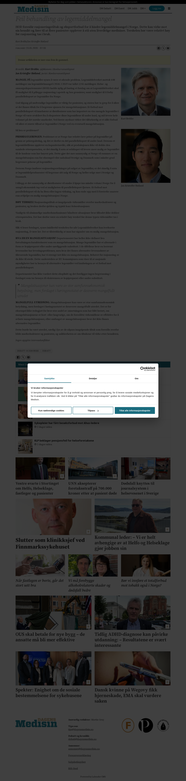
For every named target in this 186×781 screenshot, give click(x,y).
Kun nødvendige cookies (51, 410)
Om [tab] (136, 378)
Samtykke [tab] (49, 378)
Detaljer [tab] (93, 378)
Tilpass (93, 410)
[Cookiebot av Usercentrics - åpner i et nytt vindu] (142, 369)
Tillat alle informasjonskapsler (134, 410)
